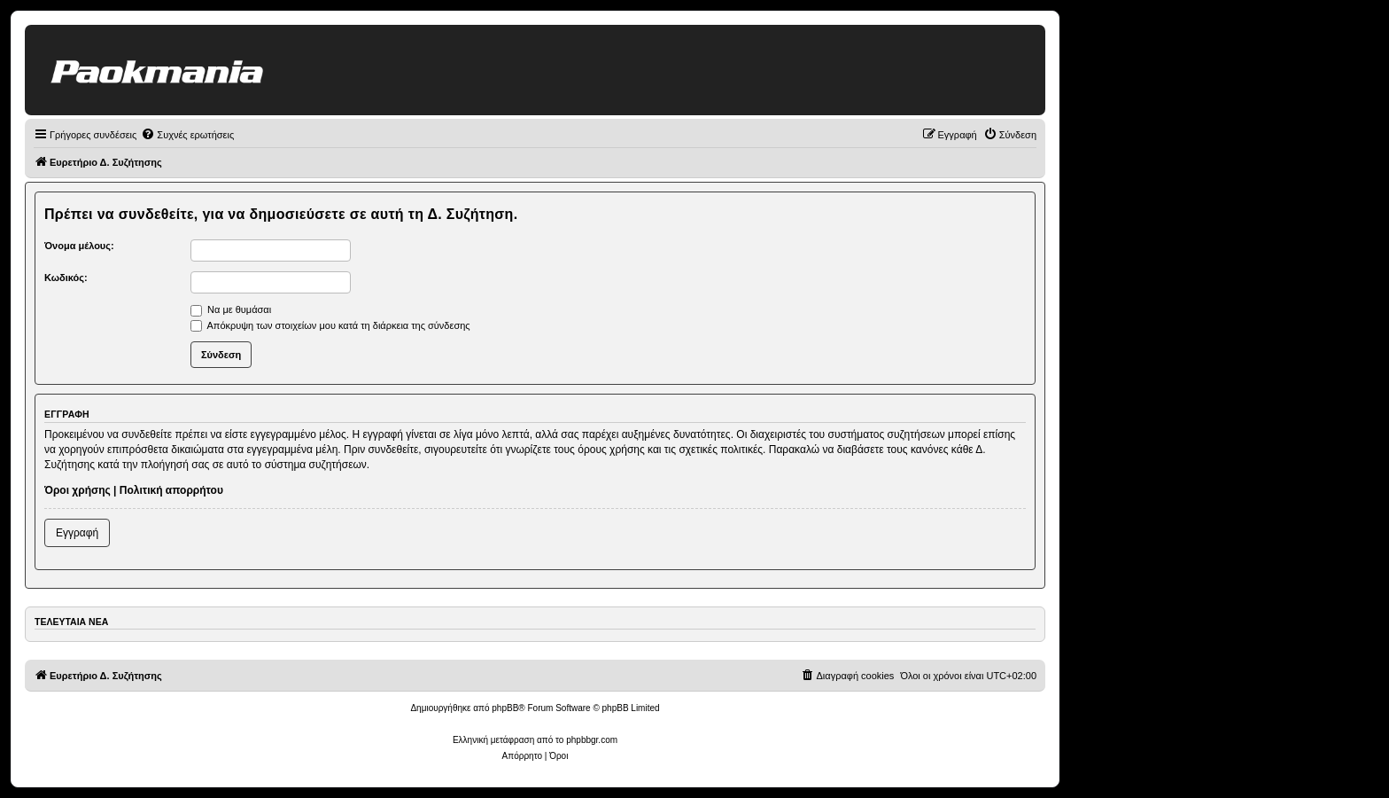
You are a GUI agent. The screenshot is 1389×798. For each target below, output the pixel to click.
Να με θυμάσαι (230, 309)
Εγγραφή (77, 533)
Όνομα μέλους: (79, 245)
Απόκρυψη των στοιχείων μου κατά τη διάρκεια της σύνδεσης (330, 325)
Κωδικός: (66, 277)
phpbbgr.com (591, 740)
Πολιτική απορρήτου (171, 490)
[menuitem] (187, 134)
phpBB (505, 708)
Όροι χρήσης (77, 490)
